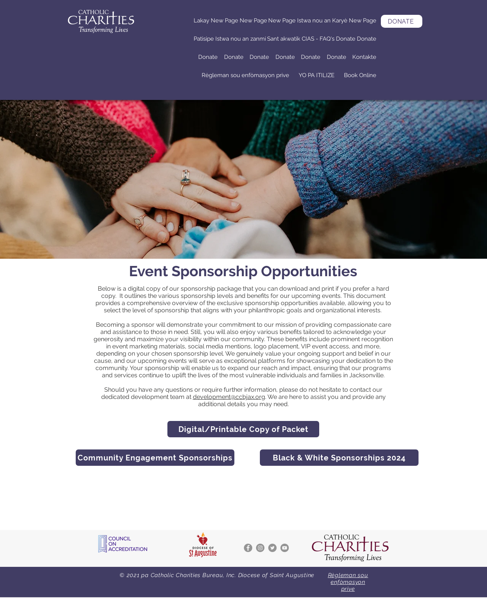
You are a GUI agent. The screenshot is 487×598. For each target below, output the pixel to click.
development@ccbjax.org (229, 396)
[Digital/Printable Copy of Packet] (243, 429)
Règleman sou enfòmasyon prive (348, 582)
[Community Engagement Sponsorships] (155, 457)
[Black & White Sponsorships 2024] (339, 457)
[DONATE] (401, 21)
